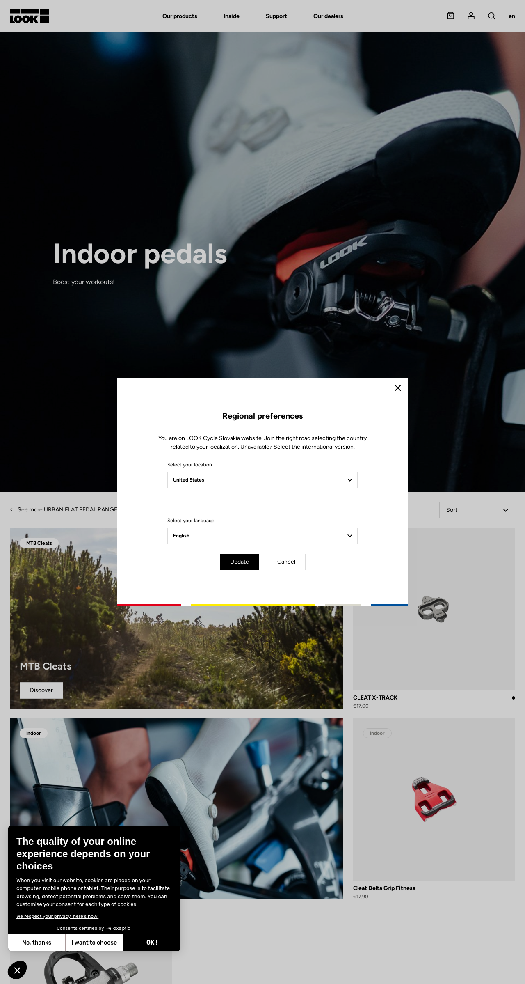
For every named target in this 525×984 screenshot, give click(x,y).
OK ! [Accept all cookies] (151, 942)
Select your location (189, 465)
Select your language (191, 520)
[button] (17, 970)
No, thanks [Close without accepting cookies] (36, 942)
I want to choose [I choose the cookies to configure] (93, 942)
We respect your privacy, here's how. (57, 916)
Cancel (286, 561)
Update (239, 561)
